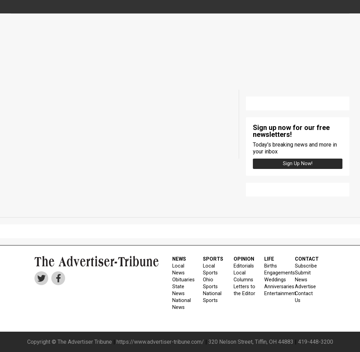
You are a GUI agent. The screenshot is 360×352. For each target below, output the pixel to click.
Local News (178, 269)
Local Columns (243, 276)
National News (181, 304)
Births (270, 266)
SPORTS (213, 259)
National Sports (212, 297)
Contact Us (304, 297)
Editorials (244, 266)
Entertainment (275, 293)
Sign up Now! (297, 164)
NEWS (179, 259)
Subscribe (306, 266)
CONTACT (306, 259)
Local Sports (210, 269)
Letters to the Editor (244, 290)
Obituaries (183, 280)
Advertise (305, 287)
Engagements (275, 273)
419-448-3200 (315, 342)
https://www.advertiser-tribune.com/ (160, 342)
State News (178, 290)
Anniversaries (275, 287)
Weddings (275, 280)
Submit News (303, 276)
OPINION (244, 259)
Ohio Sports (210, 283)
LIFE (269, 259)
